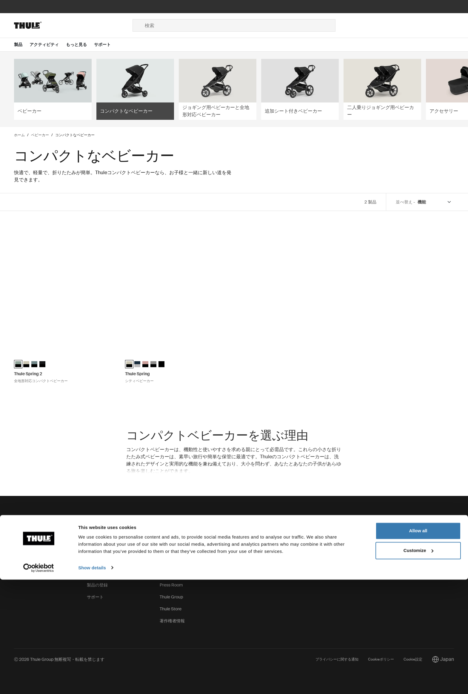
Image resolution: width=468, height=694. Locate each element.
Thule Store (170, 609)
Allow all (418, 645)
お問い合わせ (26, 537)
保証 (91, 561)
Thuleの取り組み (175, 537)
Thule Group (171, 597)
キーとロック (99, 549)
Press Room (171, 585)
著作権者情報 (172, 620)
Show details (92, 682)
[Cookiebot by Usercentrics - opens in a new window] (39, 682)
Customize (418, 664)
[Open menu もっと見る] (80, 44)
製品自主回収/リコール (108, 573)
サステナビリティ (176, 561)
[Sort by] (434, 202)
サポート (95, 597)
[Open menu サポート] (106, 44)
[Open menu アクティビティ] (48, 44)
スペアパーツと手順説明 (110, 537)
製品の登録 (97, 585)
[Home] (73, 25)
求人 (164, 549)
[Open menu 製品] (22, 44)
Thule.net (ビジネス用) (180, 573)
